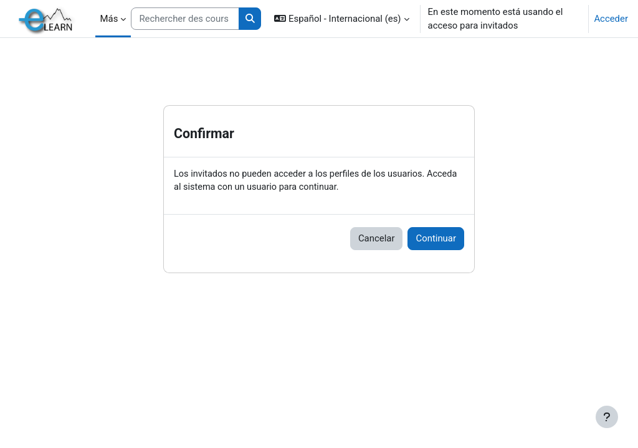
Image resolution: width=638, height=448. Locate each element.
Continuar (436, 239)
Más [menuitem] (109, 18)
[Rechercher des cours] (185, 18)
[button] (341, 18)
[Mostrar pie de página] (607, 417)
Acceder (611, 18)
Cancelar (376, 239)
